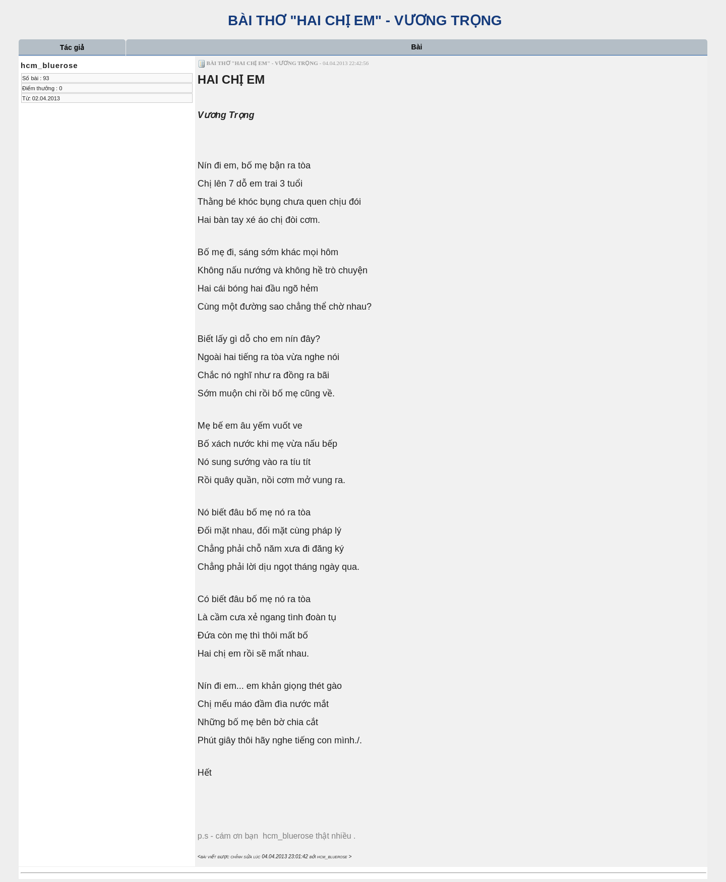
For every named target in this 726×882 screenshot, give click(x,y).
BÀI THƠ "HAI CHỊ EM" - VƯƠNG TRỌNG (363, 20)
